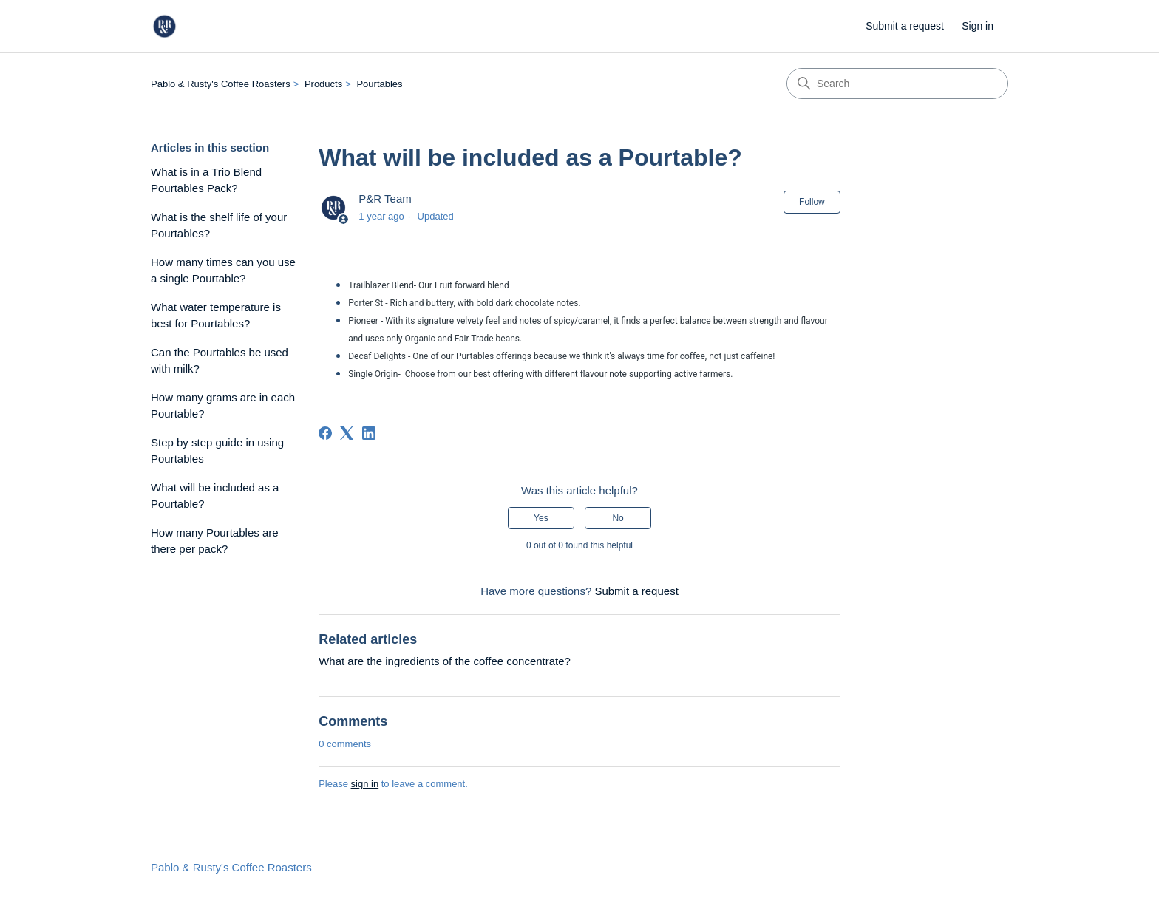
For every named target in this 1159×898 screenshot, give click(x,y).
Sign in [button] (977, 26)
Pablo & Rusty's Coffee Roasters (220, 83)
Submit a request (905, 26)
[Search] (897, 83)
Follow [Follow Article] (812, 202)
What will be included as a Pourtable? (215, 496)
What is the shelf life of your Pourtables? (219, 225)
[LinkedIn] (368, 433)
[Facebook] (325, 433)
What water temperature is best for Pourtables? (216, 315)
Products (323, 83)
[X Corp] (346, 433)
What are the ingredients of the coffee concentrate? (445, 661)
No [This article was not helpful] (617, 518)
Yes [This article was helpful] (541, 518)
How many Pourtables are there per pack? (215, 541)
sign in (365, 783)
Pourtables (379, 83)
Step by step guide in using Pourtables (217, 451)
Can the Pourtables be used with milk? (219, 360)
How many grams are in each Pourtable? (223, 406)
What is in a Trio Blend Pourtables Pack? (206, 180)
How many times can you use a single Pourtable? (223, 270)
